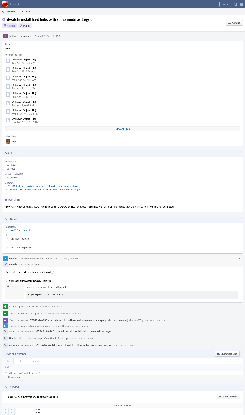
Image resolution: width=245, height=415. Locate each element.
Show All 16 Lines (122, 405)
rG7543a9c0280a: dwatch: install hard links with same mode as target (42, 189)
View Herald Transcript (56, 338)
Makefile (15, 377)
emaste (27, 36)
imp (14, 141)
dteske (14, 164)
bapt (12, 168)
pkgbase (14, 177)
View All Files (122, 129)
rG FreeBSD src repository (19, 230)
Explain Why (136, 320)
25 (10, 286)
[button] (242, 4)
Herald (12, 338)
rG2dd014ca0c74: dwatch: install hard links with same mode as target (42, 186)
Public (26, 26)
